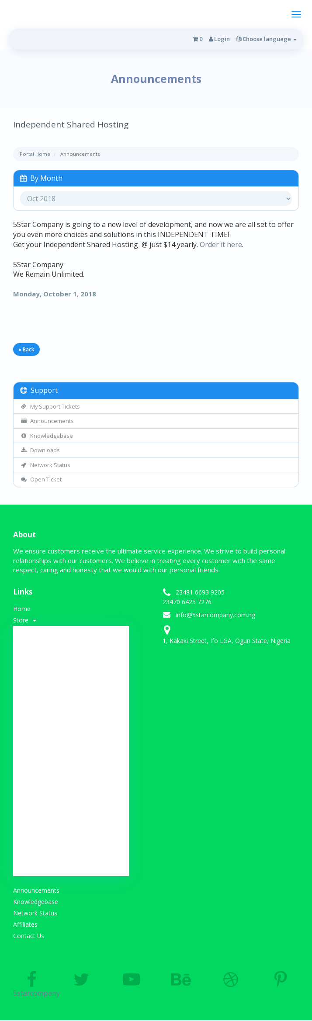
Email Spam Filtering (71, 725)
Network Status (45, 465)
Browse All (71, 637)
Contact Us (29, 936)
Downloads (40, 450)
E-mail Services (71, 826)
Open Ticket (41, 479)
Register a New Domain (71, 852)
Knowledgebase (46, 436)
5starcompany (31, 985)
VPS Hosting (71, 763)
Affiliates (25, 925)
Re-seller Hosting (71, 750)
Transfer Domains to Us (71, 864)
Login (219, 39)
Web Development (71, 738)
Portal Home (35, 154)
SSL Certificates (71, 674)
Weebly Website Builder (71, 712)
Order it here (221, 244)
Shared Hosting (71, 662)
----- (71, 649)
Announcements (47, 421)
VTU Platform (71, 788)
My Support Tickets (50, 406)
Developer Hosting (71, 700)
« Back (26, 349)
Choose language (266, 39)
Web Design (71, 687)
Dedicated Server (71, 776)
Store (24, 620)
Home (22, 609)
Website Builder (71, 814)
